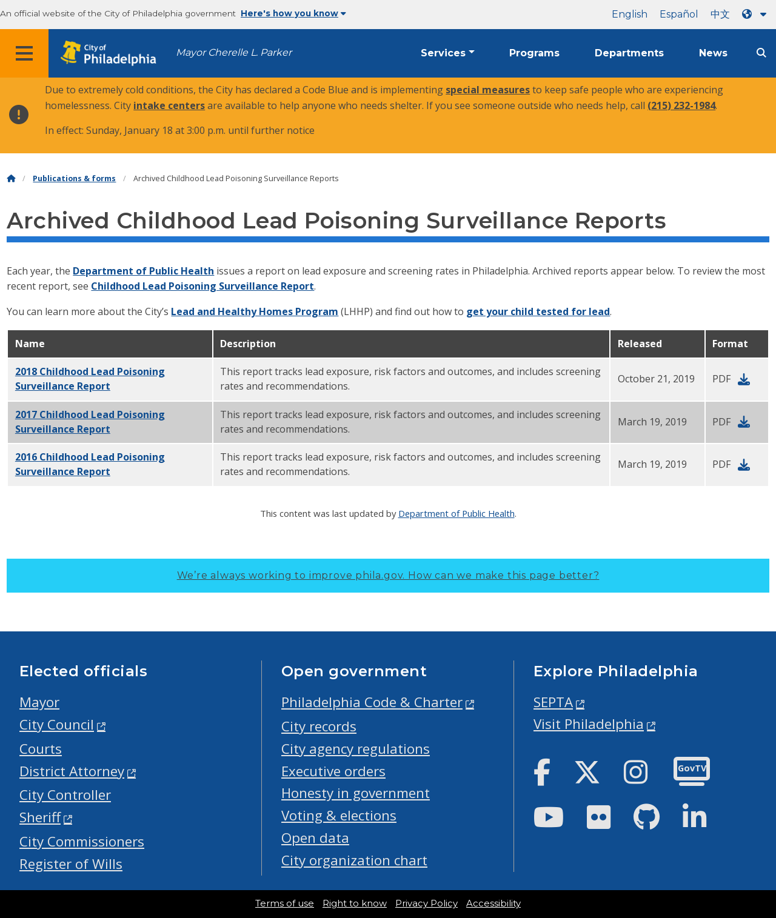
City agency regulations (355, 748)
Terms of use (284, 903)
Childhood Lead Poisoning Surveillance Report (202, 286)
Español (679, 14)
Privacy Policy (426, 903)
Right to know (355, 903)
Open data (315, 837)
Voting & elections (338, 815)
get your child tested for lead (538, 311)
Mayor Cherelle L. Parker (234, 52)
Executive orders (333, 771)
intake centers (169, 105)
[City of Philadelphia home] (112, 54)
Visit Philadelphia (589, 723)
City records (318, 726)
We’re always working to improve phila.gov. (388, 575)
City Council (56, 724)
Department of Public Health (143, 271)
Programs (534, 53)
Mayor (39, 702)
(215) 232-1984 (681, 105)
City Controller (65, 794)
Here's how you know (293, 13)
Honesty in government (355, 792)
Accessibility (493, 903)
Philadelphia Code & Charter (372, 702)
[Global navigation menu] (24, 53)
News (713, 53)
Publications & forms (74, 178)
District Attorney (71, 771)
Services (443, 53)
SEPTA (553, 702)
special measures (488, 89)
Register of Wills (70, 863)
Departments (629, 53)
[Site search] (761, 53)
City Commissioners (81, 841)
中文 (720, 14)
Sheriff (40, 817)
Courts (40, 748)
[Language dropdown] (756, 14)
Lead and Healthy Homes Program (254, 311)
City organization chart (354, 860)
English (629, 14)
